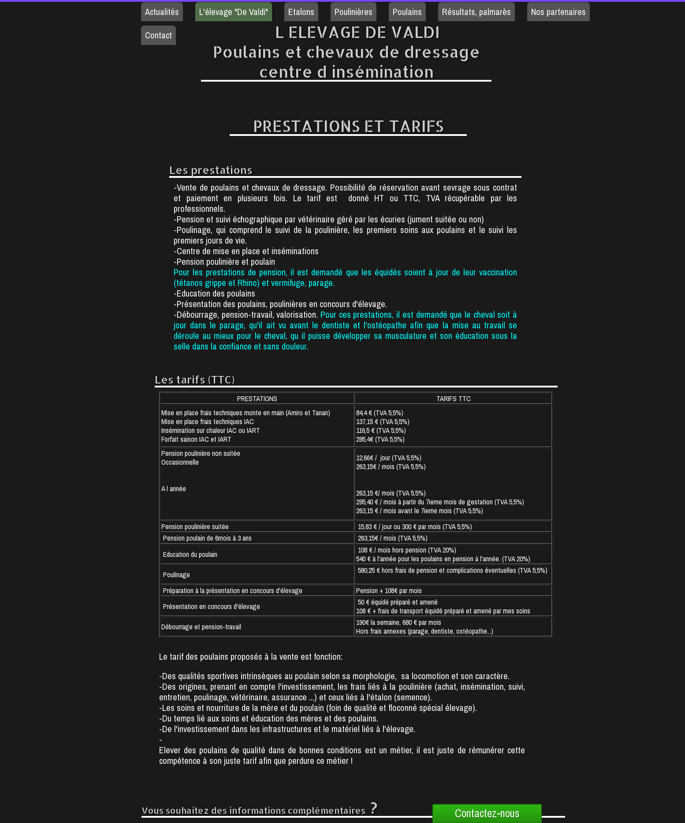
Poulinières (353, 12)
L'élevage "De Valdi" (233, 12)
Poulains (407, 12)
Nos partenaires (558, 12)
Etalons (301, 12)
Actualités (162, 12)
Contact (158, 35)
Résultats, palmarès (476, 12)
